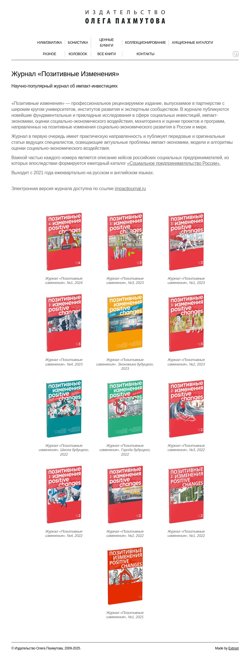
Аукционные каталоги (192, 43)
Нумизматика (49, 43)
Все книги (106, 54)
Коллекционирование (145, 43)
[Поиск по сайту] (236, 54)
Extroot (233, 648)
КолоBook (78, 54)
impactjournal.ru (130, 188)
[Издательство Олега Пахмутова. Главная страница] (125, 17)
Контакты (145, 54)
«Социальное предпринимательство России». (174, 163)
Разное (49, 54)
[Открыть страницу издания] (64, 241)
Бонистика (78, 43)
